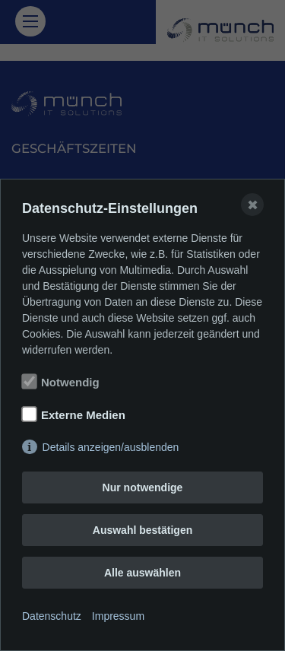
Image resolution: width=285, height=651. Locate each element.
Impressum (118, 616)
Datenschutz (51, 616)
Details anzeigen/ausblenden (111, 447)
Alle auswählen (142, 573)
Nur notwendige (143, 487)
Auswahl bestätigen (142, 530)
